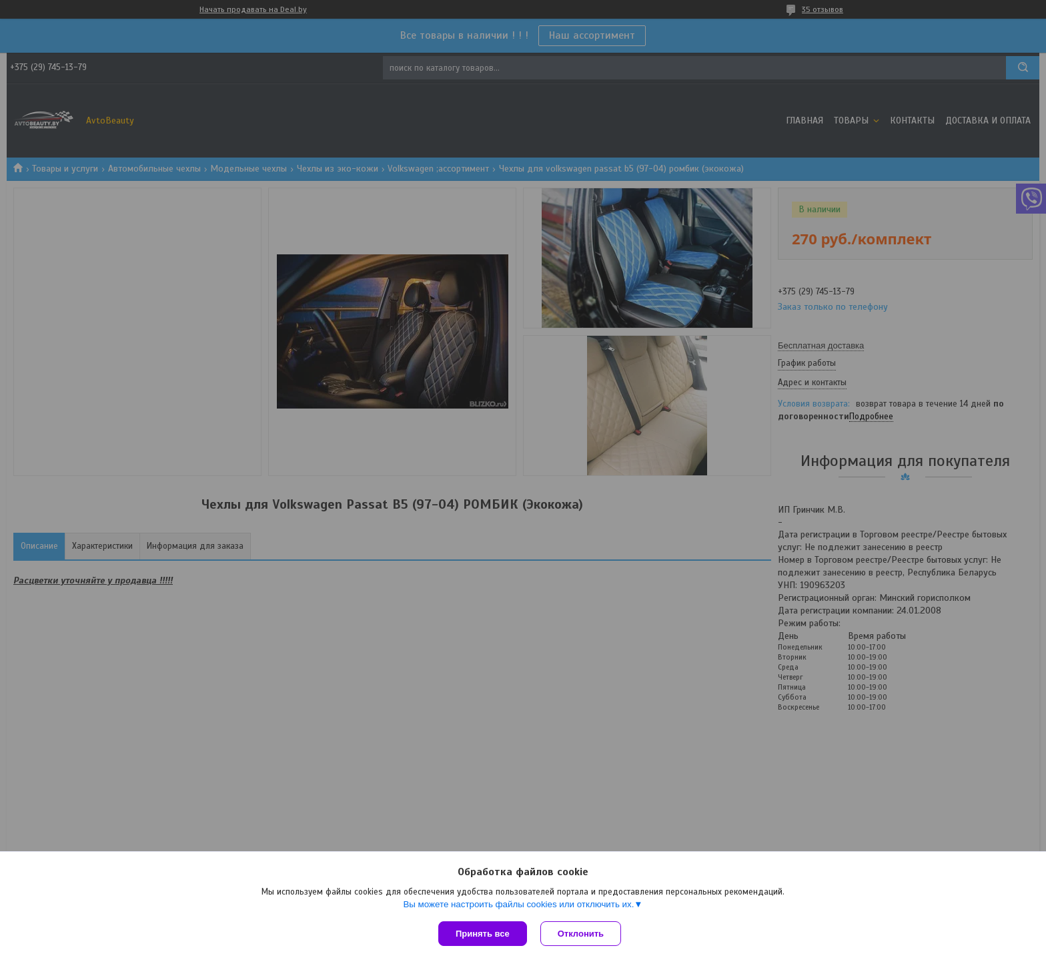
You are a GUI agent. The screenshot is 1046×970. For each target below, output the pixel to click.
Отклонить (581, 934)
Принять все (483, 934)
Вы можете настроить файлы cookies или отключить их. (518, 904)
